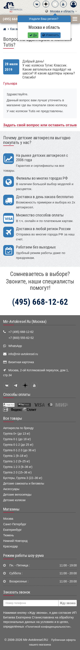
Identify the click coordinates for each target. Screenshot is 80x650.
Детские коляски (14, 500)
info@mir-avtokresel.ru (23, 354)
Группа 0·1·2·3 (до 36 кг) (19, 450)
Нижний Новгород (15, 541)
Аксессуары (11, 489)
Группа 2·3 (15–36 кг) (17, 472)
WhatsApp (15, 346)
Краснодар (10, 546)
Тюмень (8, 535)
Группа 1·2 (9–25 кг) (16, 461)
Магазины (11, 509)
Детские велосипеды (17, 494)
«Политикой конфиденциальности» (47, 626)
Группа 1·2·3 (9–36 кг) (17, 467)
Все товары (12, 418)
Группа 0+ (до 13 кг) (16, 433)
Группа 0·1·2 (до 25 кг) (18, 444)
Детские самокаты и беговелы (23, 483)
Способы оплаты (16, 394)
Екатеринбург (12, 529)
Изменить (50, 35)
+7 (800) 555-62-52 (21, 338)
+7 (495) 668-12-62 (20, 332)
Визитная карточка (21, 362)
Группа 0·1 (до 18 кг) (17, 439)
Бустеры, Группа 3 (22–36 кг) (22, 478)
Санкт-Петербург (14, 524)
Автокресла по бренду (18, 428)
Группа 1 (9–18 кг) (15, 455)
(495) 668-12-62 (15, 19)
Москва (8, 518)
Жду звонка (68, 603)
